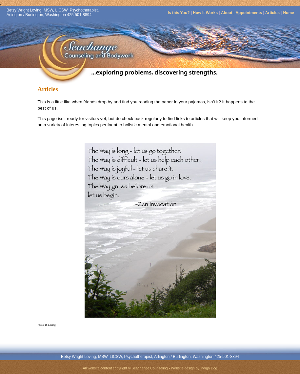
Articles (272, 12)
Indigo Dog (208, 368)
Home (288, 12)
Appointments (249, 12)
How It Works (205, 12)
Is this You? (179, 12)
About (226, 12)
